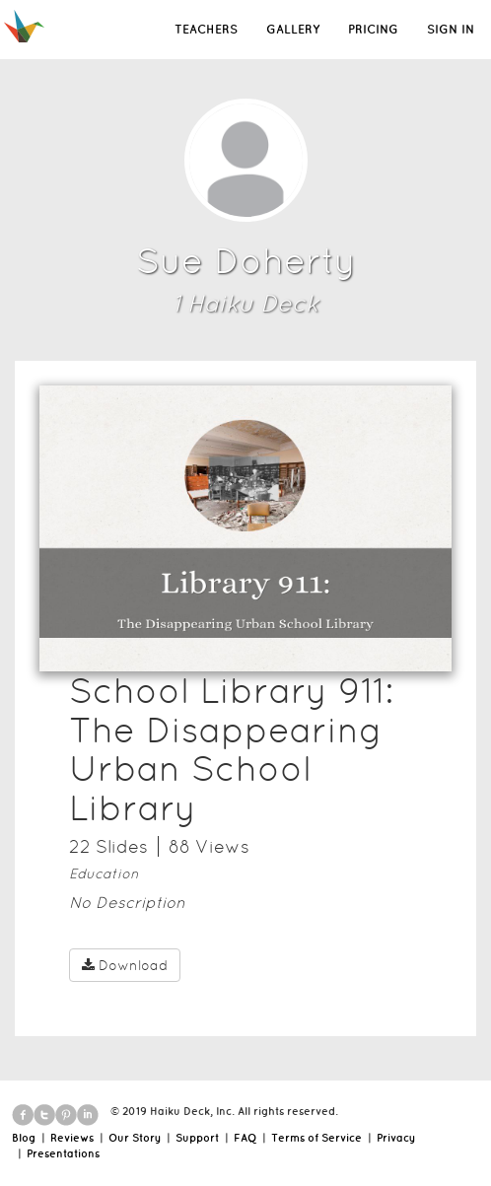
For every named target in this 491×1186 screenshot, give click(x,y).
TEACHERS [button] (206, 29)
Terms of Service (316, 1138)
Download (125, 965)
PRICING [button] (373, 29)
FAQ (245, 1138)
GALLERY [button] (292, 29)
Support (197, 1138)
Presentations (63, 1153)
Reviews (72, 1138)
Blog (23, 1138)
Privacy (396, 1138)
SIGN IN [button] (450, 29)
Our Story (134, 1138)
